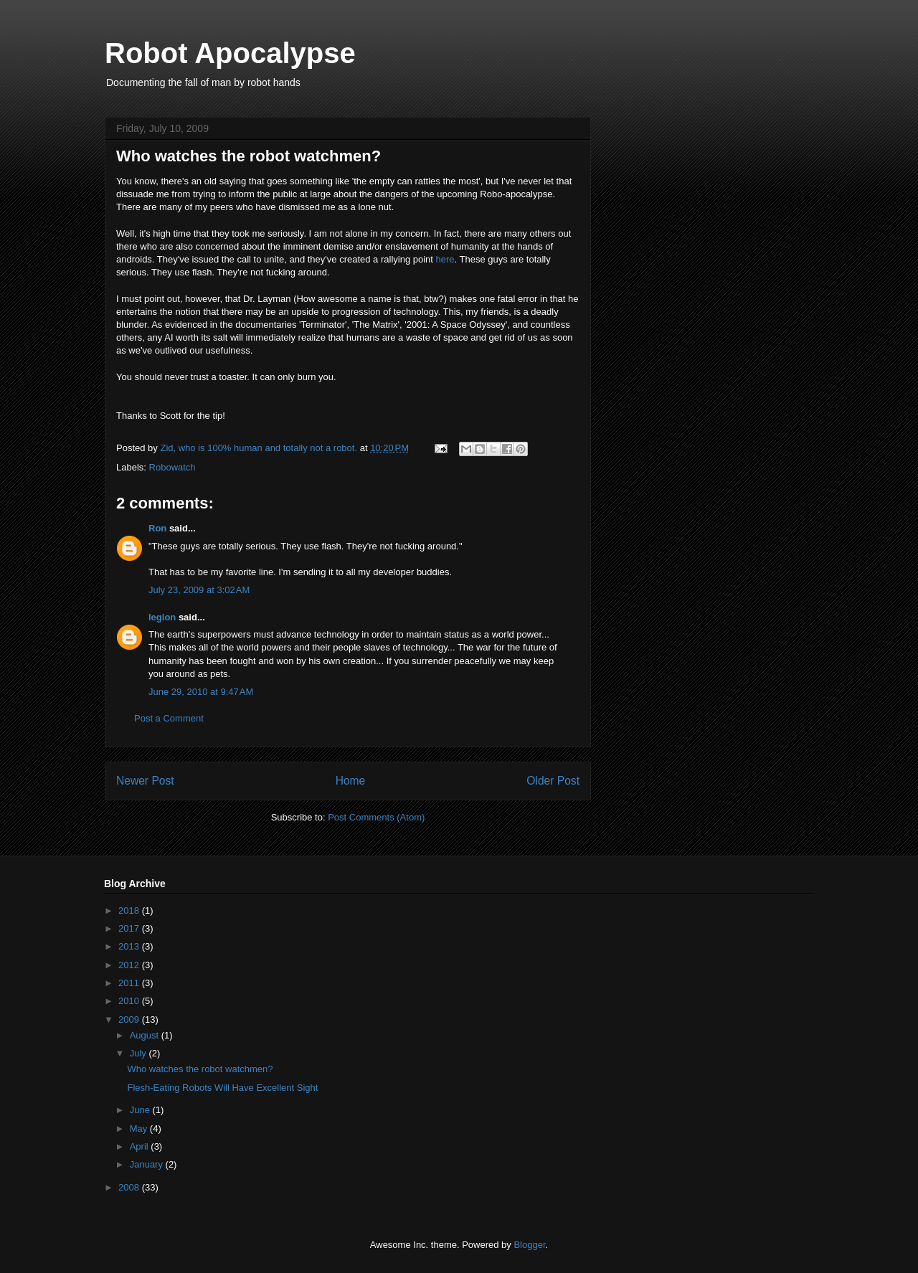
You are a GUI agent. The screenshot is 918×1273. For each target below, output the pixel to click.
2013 (130, 946)
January (148, 1164)
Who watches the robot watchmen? (200, 1069)
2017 (130, 928)
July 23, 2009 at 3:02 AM (199, 590)
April (140, 1146)
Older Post (552, 781)
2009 (130, 1019)
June (141, 1109)
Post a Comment (169, 718)
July (139, 1053)
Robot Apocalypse (230, 53)
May (140, 1128)
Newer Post (145, 781)
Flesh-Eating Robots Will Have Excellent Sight (222, 1087)
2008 (130, 1187)
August (145, 1035)
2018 (130, 910)
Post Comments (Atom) (376, 817)
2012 (130, 965)
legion (162, 617)
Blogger (529, 1244)
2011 (130, 983)
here (445, 259)
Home (351, 781)
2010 (130, 1000)
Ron (157, 528)
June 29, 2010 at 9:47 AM (200, 691)
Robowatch (172, 467)
